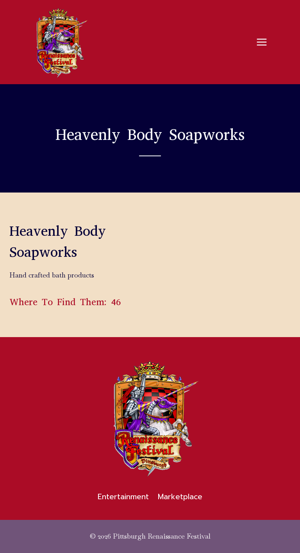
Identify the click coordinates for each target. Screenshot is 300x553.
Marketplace (180, 496)
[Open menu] (261, 42)
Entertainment (123, 496)
